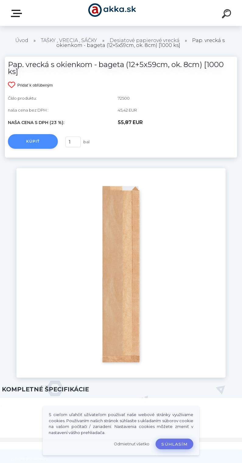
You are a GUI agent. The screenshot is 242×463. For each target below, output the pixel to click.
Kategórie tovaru (18, 13)
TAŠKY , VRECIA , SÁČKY (69, 40)
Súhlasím (174, 444)
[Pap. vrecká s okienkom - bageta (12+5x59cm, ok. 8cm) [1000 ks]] (121, 170)
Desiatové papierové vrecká (145, 40)
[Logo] (112, 13)
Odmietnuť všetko (131, 444)
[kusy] (73, 142)
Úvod (21, 40)
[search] (227, 15)
